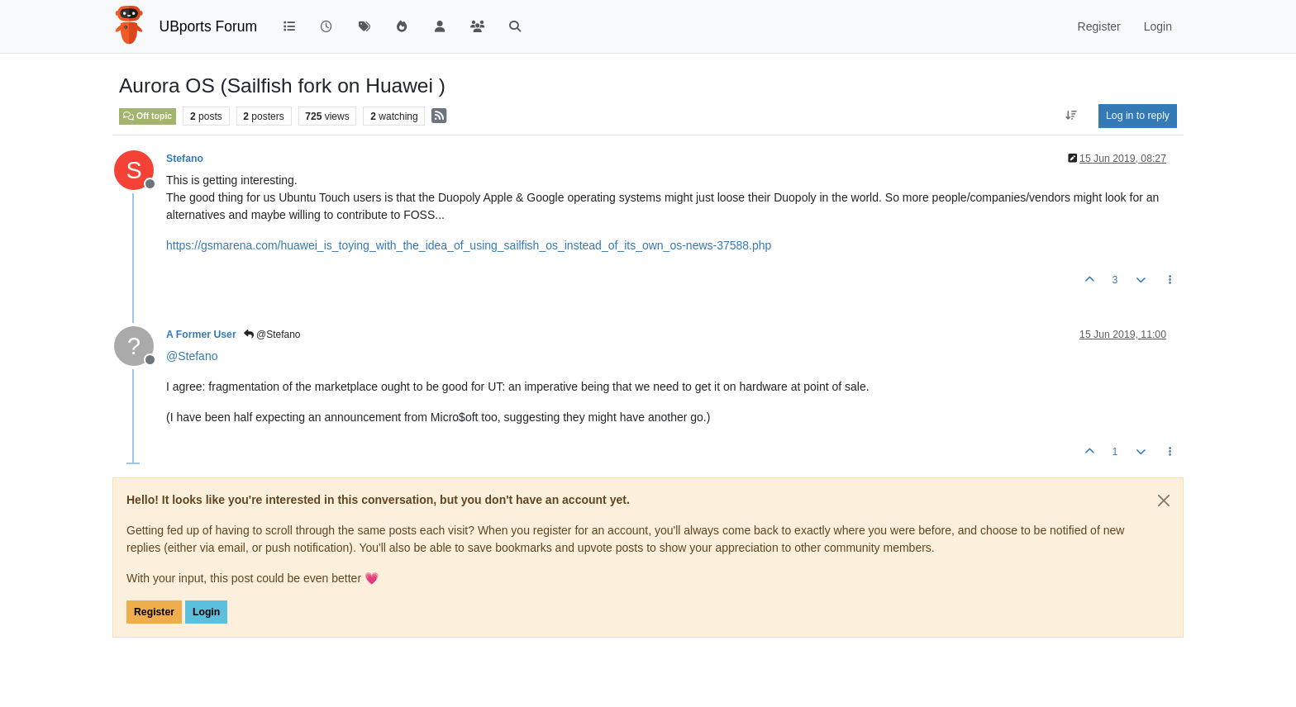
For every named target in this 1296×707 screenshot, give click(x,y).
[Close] (1164, 500)
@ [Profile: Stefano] (191, 356)
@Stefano (272, 334)
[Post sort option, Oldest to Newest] (1071, 115)
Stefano (184, 158)
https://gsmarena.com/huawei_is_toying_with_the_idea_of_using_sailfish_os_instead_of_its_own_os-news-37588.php (468, 245)
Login (206, 612)
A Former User (201, 334)
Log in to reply (1138, 115)
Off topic (147, 116)
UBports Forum (209, 26)
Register (154, 612)
